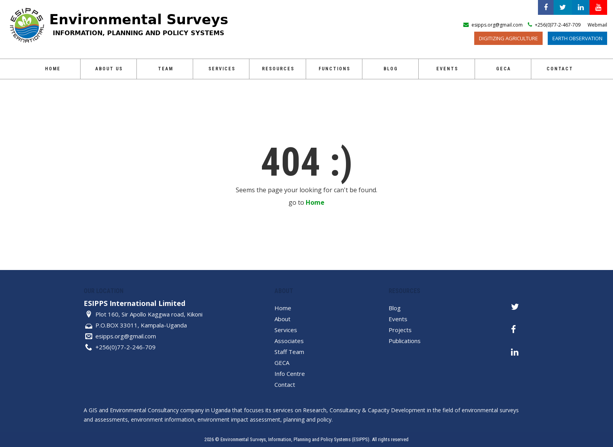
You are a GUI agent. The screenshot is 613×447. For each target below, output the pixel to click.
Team (165, 69)
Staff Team (289, 352)
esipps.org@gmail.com (125, 336)
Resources (278, 69)
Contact (560, 69)
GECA (503, 69)
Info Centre (289, 373)
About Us (109, 69)
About (282, 319)
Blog (391, 69)
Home (53, 69)
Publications (405, 341)
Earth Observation (577, 38)
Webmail (597, 24)
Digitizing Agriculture (508, 38)
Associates (289, 341)
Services (221, 69)
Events (447, 69)
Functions (334, 69)
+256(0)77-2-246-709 (125, 347)
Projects (400, 330)
